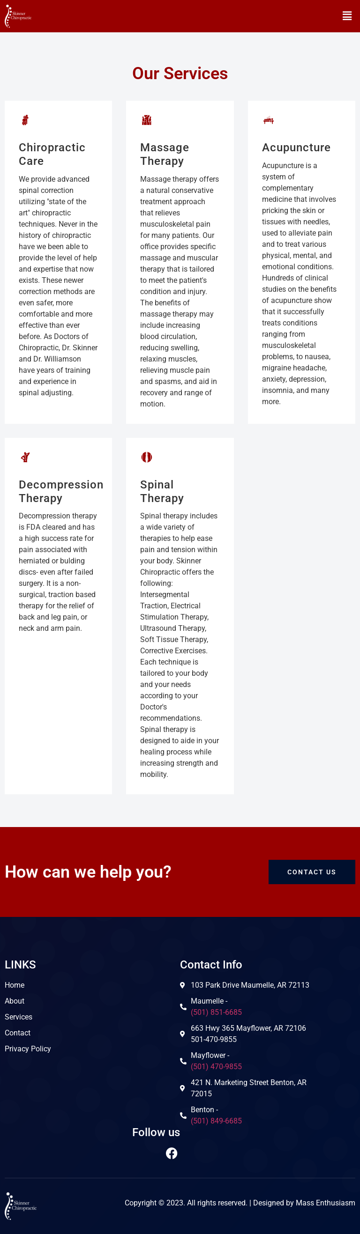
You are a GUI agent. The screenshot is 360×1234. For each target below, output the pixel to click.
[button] (347, 16)
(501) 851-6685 (216, 1012)
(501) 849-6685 (216, 1120)
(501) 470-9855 (216, 1066)
